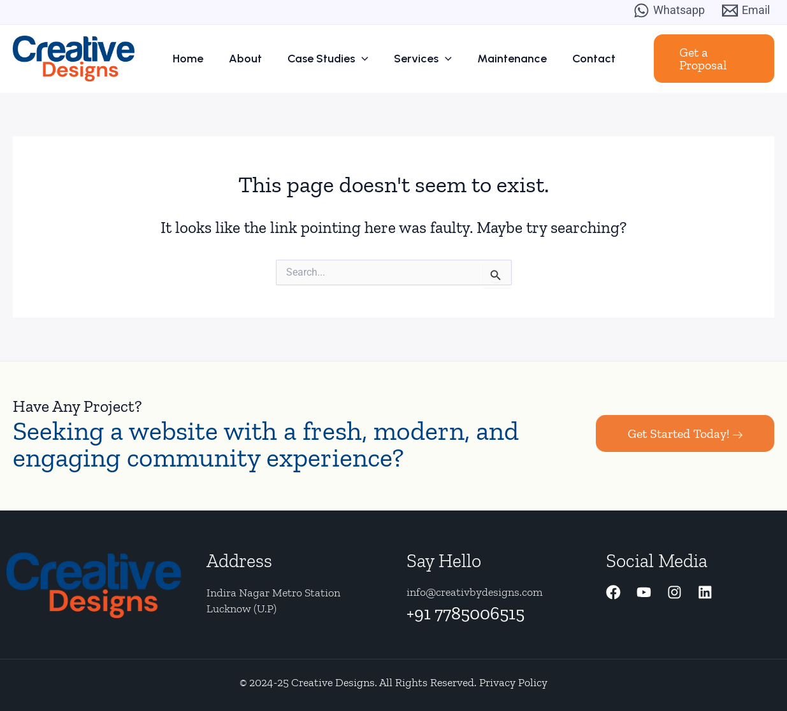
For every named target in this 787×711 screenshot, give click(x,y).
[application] (364, 59)
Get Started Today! (685, 433)
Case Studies (330, 59)
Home (203, 59)
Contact (577, 59)
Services (419, 59)
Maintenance (502, 59)
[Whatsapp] (669, 10)
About (254, 59)
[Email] (746, 10)
